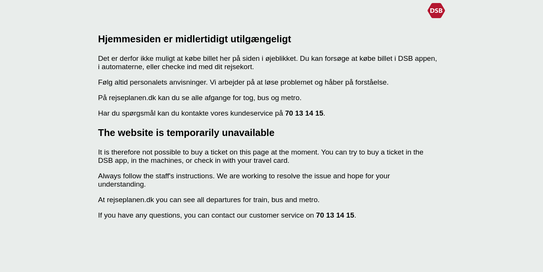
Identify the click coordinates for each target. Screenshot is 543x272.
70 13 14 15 (304, 113)
